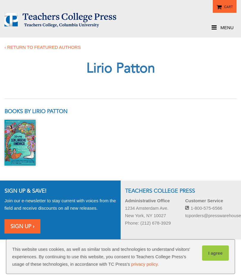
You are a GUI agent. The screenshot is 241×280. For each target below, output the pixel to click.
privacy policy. (145, 264)
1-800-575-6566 (203, 208)
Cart (228, 6)
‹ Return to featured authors (42, 47)
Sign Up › (22, 226)
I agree (215, 253)
